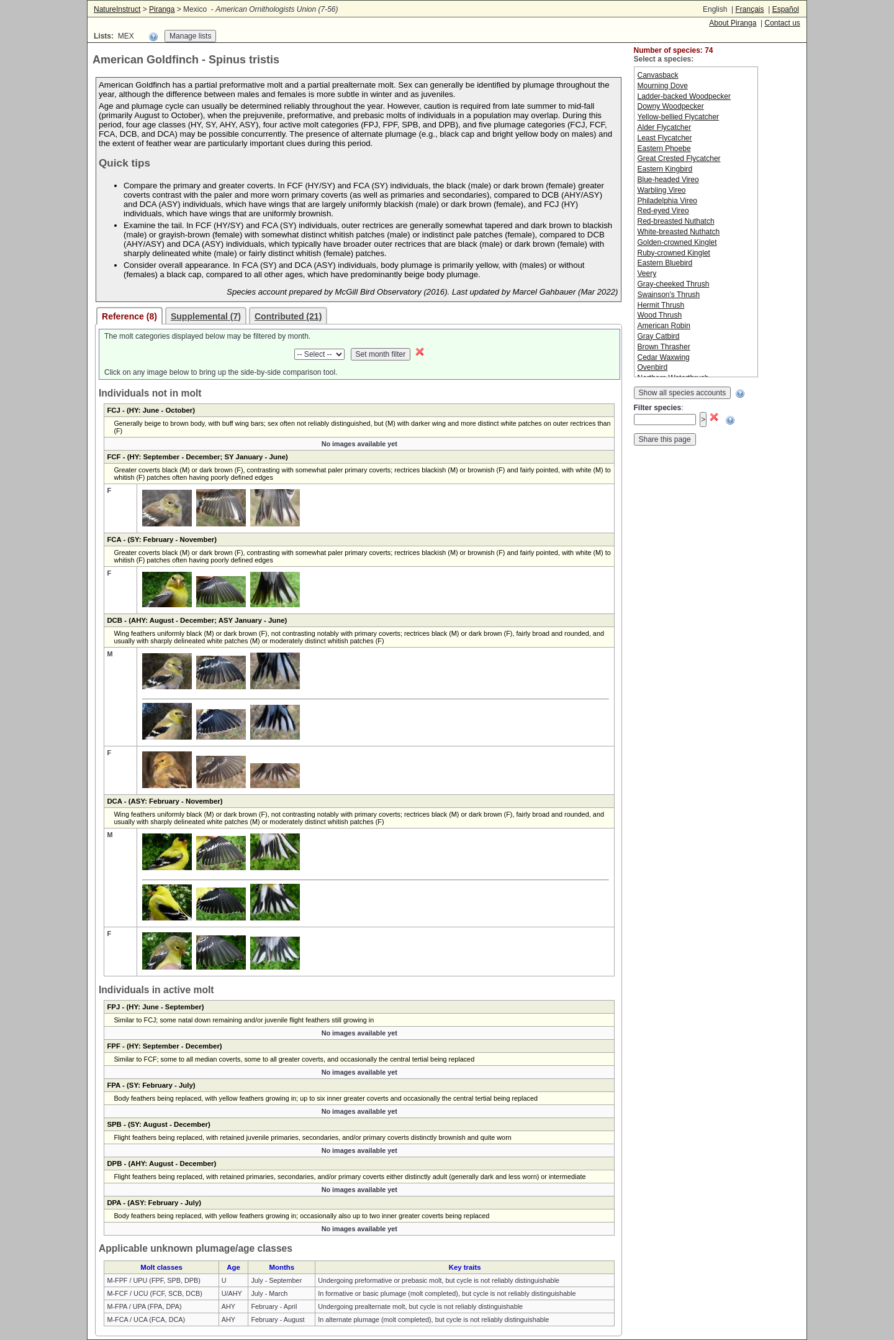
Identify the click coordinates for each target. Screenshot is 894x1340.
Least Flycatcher (665, 138)
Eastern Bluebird (665, 263)
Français (749, 9)
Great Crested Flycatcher (679, 158)
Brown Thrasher (664, 346)
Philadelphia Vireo (668, 200)
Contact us (782, 23)
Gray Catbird (659, 336)
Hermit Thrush (661, 305)
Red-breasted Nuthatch (676, 221)
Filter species (658, 407)
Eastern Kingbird (665, 169)
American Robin (664, 325)
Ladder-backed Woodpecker (684, 96)
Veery (647, 273)
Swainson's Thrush (669, 294)
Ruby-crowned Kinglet (674, 253)
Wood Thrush (660, 315)
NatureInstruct (117, 9)
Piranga (161, 9)
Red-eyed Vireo (663, 210)
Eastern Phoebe (664, 148)
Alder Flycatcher (665, 127)
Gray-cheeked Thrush (674, 284)
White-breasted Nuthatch (679, 231)
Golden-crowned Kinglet (677, 242)
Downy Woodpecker (671, 106)
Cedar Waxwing (664, 357)
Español (785, 9)
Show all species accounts (682, 392)
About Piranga (732, 23)
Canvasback (658, 75)
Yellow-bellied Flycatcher (679, 116)
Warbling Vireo (662, 190)
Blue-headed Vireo (668, 179)
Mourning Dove (663, 85)
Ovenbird (653, 367)
